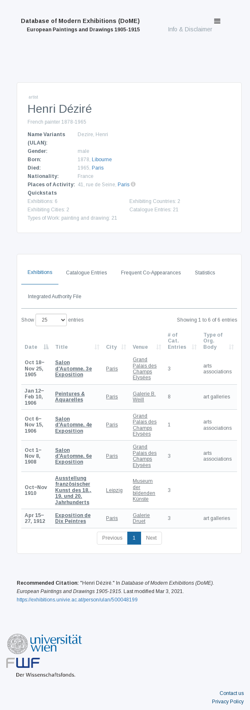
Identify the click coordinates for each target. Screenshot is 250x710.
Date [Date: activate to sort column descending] (31, 347)
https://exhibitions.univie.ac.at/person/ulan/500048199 (77, 600)
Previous (112, 538)
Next (151, 538)
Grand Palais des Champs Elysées (145, 368)
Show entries (52, 320)
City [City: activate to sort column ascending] (111, 347)
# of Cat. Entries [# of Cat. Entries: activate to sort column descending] (177, 341)
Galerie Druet (141, 518)
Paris (98, 168)
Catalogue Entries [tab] (86, 273)
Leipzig (114, 490)
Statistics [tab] (205, 273)
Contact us (232, 693)
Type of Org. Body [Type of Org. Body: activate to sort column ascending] (212, 341)
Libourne (102, 159)
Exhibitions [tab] (40, 272)
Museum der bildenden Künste (144, 490)
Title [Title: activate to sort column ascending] (61, 347)
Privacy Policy (228, 702)
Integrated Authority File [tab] (54, 296)
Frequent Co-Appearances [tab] (151, 273)
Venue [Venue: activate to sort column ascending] (140, 347)
